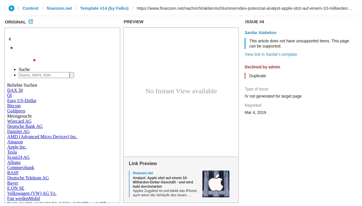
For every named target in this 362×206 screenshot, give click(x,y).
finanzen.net (59, 8)
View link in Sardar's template (271, 54)
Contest (31, 8)
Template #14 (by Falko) (104, 8)
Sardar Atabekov (260, 32)
